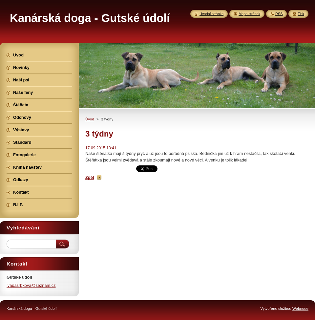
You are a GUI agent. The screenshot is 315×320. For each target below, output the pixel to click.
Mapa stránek (249, 14)
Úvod (89, 119)
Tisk (301, 14)
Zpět (89, 177)
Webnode (300, 308)
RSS (279, 14)
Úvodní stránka (211, 14)
